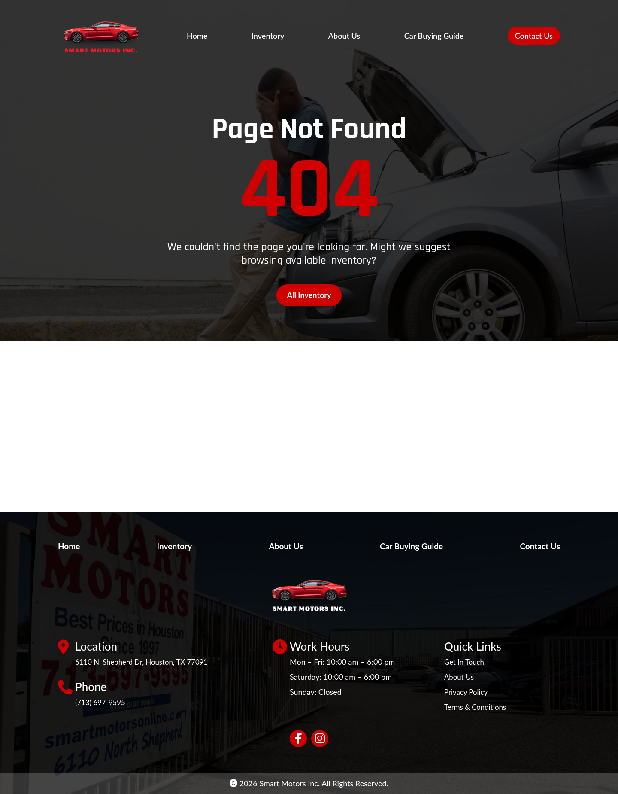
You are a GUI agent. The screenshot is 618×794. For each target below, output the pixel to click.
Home (197, 35)
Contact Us (534, 35)
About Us (344, 35)
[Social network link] (298, 738)
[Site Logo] (116, 36)
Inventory (267, 35)
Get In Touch (465, 661)
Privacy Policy (467, 692)
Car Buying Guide (434, 35)
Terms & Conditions (477, 707)
